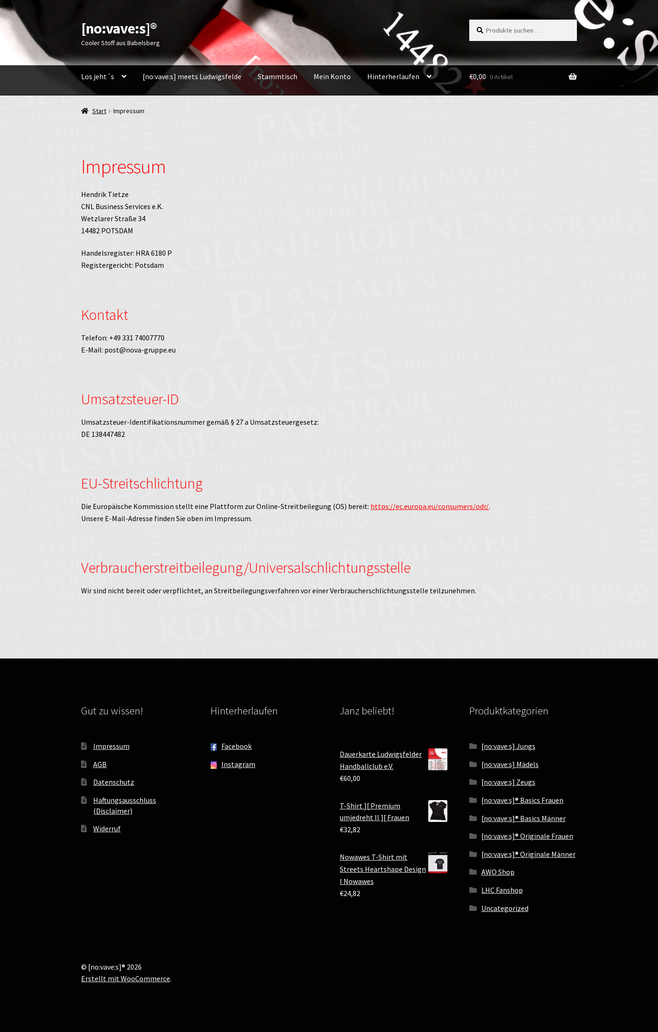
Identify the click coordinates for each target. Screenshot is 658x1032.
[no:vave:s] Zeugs (508, 782)
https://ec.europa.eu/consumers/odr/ (429, 506)
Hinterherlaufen (393, 76)
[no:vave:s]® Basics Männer (523, 818)
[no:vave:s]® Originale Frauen (527, 836)
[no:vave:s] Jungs (508, 746)
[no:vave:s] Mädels (510, 764)
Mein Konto (332, 76)
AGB (100, 764)
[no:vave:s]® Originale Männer (528, 854)
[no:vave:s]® (119, 28)
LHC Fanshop (502, 890)
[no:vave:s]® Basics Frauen (522, 800)
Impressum (111, 746)
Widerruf (107, 828)
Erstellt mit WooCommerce (125, 978)
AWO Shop (497, 871)
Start (99, 111)
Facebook (236, 746)
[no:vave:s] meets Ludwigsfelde (192, 76)
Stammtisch (277, 76)
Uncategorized (504, 908)
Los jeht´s (97, 76)
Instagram (238, 764)
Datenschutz (113, 782)
